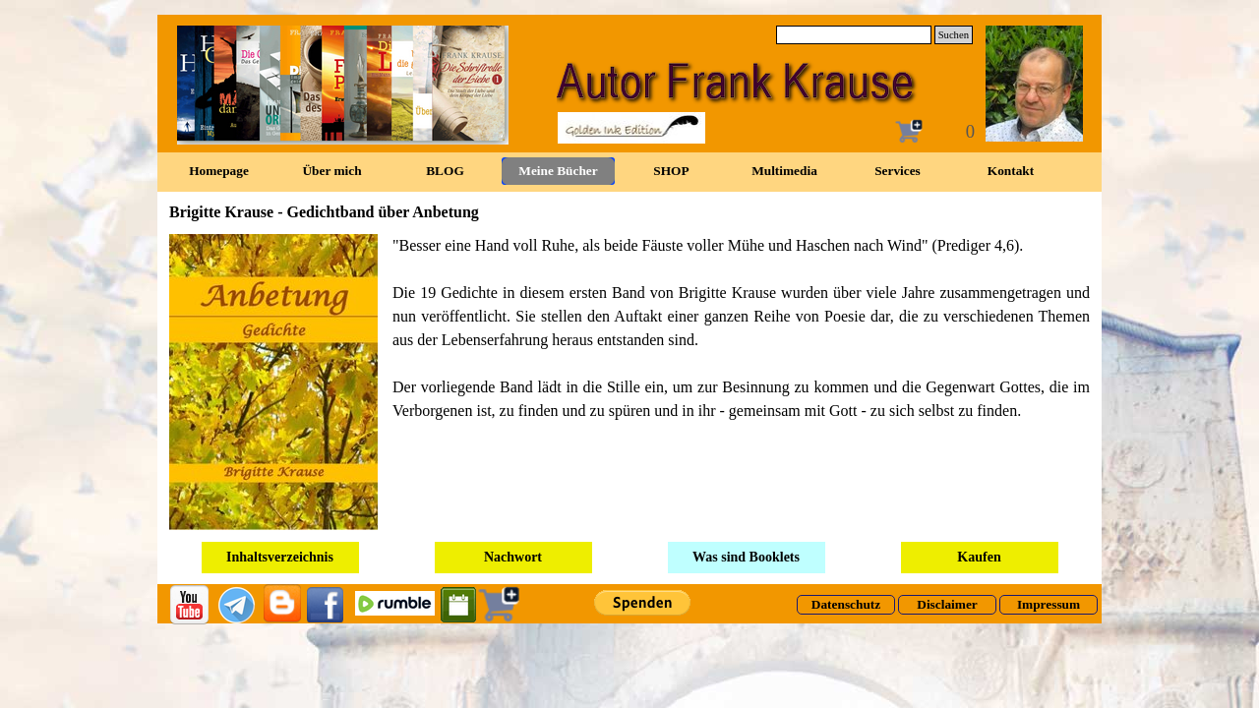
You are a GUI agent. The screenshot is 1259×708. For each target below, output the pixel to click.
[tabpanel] (629, 382)
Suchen (953, 35)
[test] (846, 605)
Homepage (219, 170)
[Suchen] (853, 35)
